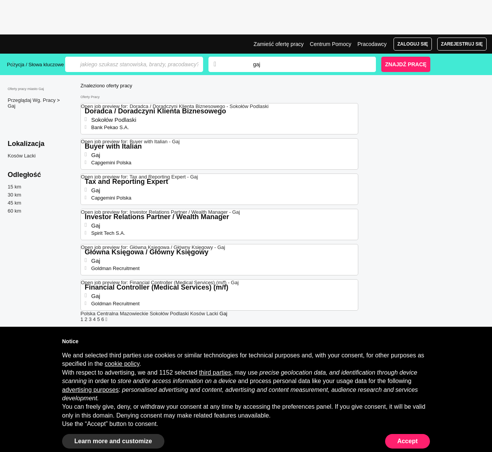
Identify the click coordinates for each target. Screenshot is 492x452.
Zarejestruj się (462, 44)
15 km (14, 187)
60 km (14, 211)
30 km (14, 195)
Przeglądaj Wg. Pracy (32, 100)
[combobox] (307, 64)
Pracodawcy (372, 44)
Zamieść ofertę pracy (279, 44)
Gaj (11, 106)
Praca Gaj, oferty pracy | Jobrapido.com (35, 44)
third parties (215, 372)
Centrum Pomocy (330, 44)
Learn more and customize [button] (113, 441)
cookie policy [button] (122, 363)
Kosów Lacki (22, 156)
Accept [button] (407, 441)
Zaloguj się (412, 44)
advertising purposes (90, 389)
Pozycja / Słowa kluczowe (35, 64)
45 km (14, 203)
